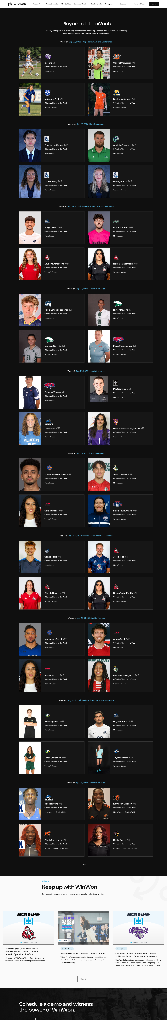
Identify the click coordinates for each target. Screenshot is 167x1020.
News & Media (52, 4)
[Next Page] (86, 864)
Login (154, 4)
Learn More (140, 4)
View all (83, 979)
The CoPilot (66, 4)
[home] (17, 4)
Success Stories (81, 4)
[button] (37, 4)
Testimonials (96, 4)
